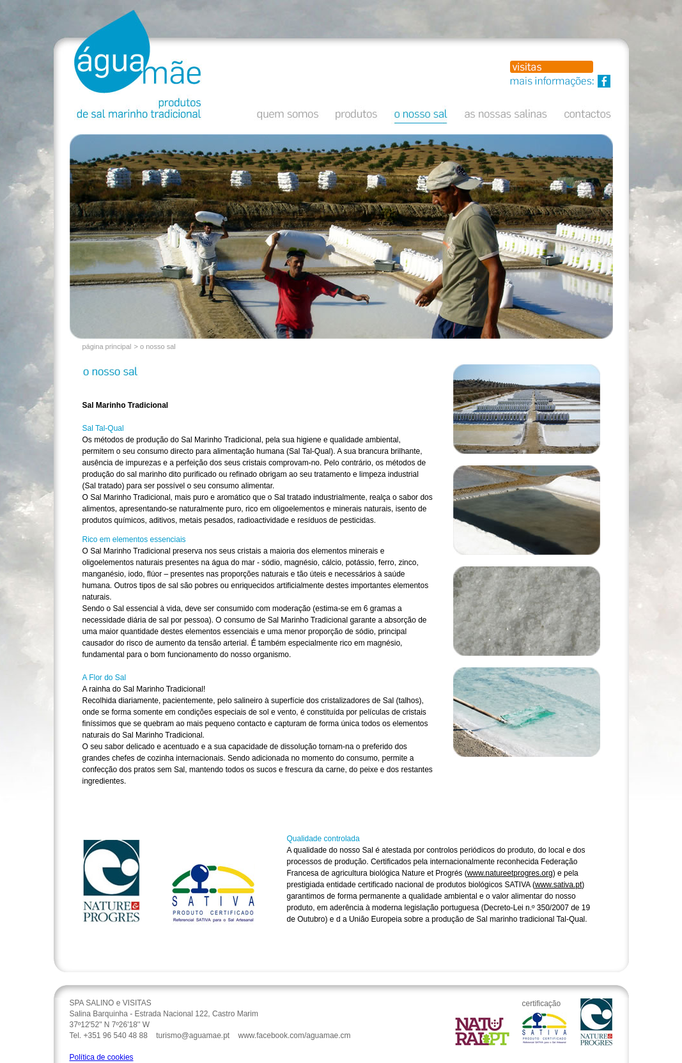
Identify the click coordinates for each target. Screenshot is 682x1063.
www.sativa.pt (558, 884)
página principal (107, 346)
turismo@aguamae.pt (192, 1035)
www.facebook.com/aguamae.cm (294, 1035)
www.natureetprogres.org (510, 873)
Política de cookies (102, 1057)
